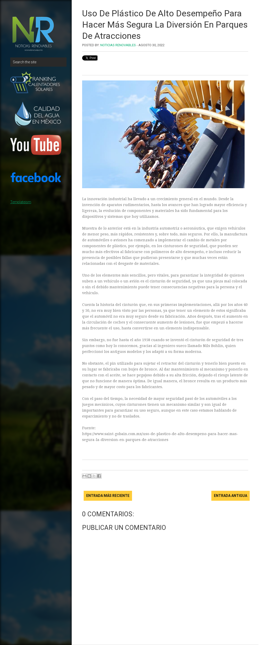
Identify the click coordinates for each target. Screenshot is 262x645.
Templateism (20, 202)
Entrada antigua (230, 496)
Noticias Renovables (118, 45)
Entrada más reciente (107, 496)
